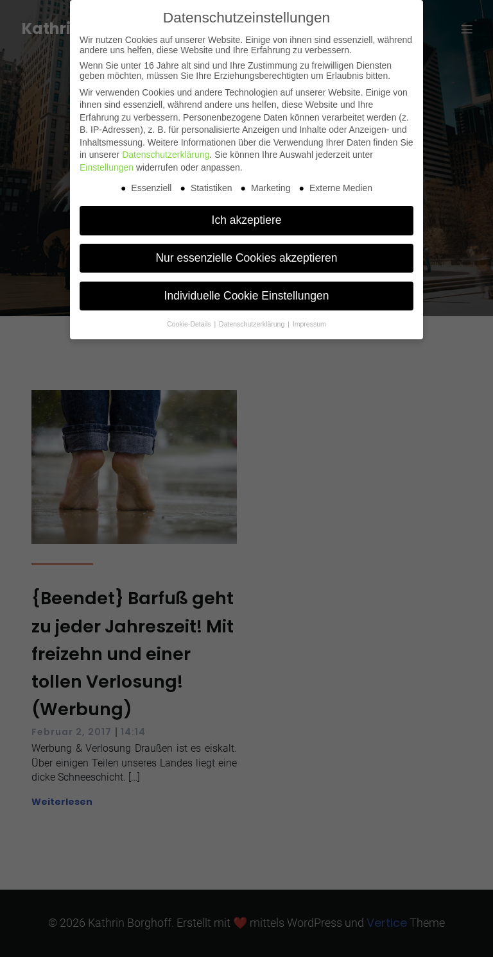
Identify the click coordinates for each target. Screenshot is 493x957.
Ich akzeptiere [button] (247, 220)
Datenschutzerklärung (165, 154)
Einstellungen (107, 167)
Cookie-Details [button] (189, 324)
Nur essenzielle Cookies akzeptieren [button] (246, 257)
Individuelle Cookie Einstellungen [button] (246, 295)
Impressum (309, 324)
